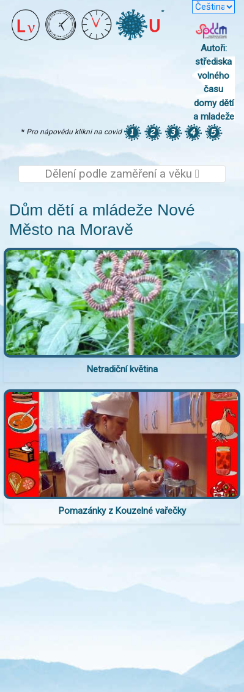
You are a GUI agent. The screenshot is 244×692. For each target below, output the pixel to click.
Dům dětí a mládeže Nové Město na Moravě (101, 220)
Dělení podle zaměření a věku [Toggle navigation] (122, 174)
